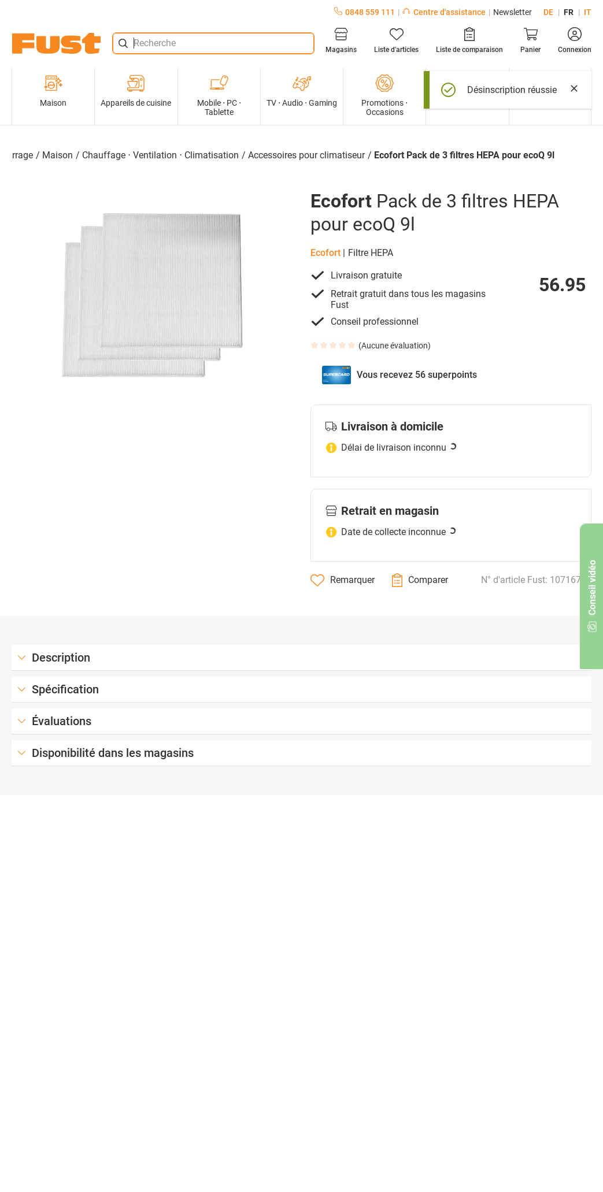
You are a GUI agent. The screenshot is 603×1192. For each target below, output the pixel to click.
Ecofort (325, 252)
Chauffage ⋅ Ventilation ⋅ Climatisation (160, 155)
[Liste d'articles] (396, 40)
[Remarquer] (342, 580)
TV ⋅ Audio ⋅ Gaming (302, 90)
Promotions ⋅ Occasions (384, 95)
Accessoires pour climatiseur (306, 155)
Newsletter (512, 12)
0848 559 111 (364, 12)
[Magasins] (341, 40)
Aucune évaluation (394, 345)
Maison (53, 90)
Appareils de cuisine (136, 90)
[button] (152, 295)
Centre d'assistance (444, 12)
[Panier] (530, 40)
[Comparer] (420, 580)
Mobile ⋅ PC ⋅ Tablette (219, 95)
